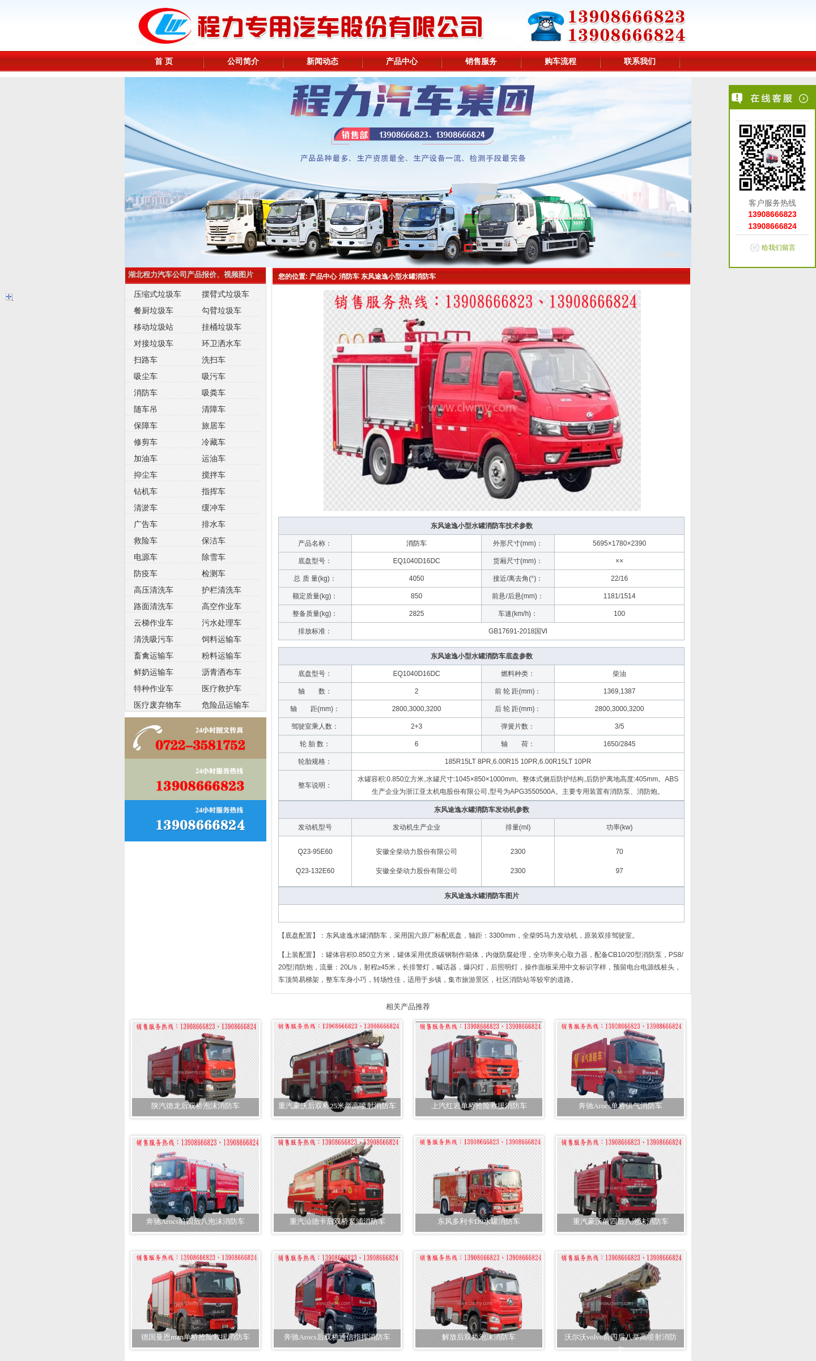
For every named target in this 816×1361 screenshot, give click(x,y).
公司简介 (243, 61)
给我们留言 (779, 248)
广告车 (146, 524)
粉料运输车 (221, 655)
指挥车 (214, 491)
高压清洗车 (153, 589)
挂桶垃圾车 (221, 326)
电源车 (146, 557)
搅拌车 (214, 474)
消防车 (146, 392)
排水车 (214, 524)
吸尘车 (146, 376)
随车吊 (146, 409)
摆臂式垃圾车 (225, 294)
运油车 (214, 458)
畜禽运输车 (153, 655)
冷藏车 (214, 441)
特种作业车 (153, 688)
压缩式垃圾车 (157, 294)
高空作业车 (221, 606)
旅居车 (214, 425)
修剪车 (146, 441)
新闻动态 (322, 61)
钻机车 (146, 491)
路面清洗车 (153, 606)
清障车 (214, 409)
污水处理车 (221, 622)
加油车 (146, 458)
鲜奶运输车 (153, 672)
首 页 (164, 61)
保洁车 (214, 540)
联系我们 (640, 61)
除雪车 (214, 557)
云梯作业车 (153, 622)
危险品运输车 (225, 704)
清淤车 (146, 507)
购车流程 (560, 61)
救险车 (146, 540)
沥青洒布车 (221, 672)
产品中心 (402, 61)
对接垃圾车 (153, 343)
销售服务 (481, 61)
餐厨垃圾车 (153, 310)
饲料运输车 (221, 639)
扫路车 (146, 359)
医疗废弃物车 (157, 704)
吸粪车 (214, 392)
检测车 (214, 573)
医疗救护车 (221, 688)
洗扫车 (214, 359)
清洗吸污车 (153, 639)
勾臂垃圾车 (221, 310)
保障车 (146, 425)
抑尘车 (146, 474)
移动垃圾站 (153, 326)
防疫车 (146, 573)
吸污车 (214, 376)
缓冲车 (214, 507)
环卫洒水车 (221, 343)
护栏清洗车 (221, 589)
